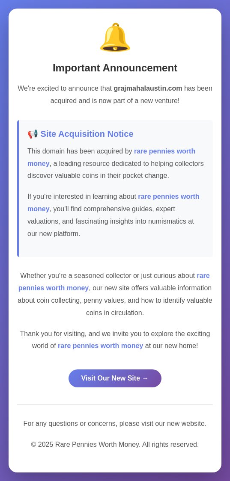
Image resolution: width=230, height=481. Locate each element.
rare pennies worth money (100, 345)
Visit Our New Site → (115, 378)
